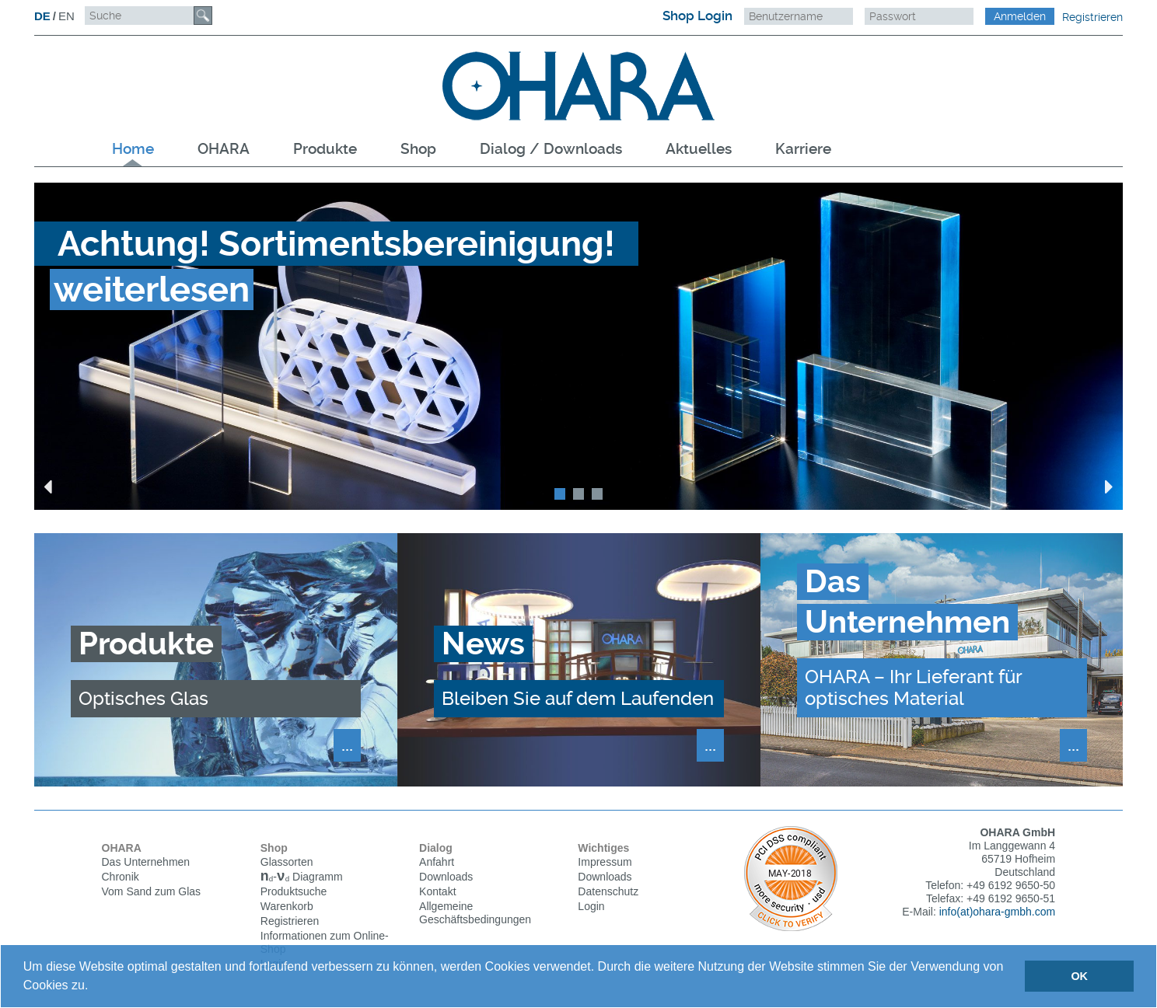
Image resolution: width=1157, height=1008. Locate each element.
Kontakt (437, 891)
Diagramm (301, 878)
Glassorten (286, 862)
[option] (578, 346)
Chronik (120, 876)
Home (133, 149)
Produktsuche (293, 893)
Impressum (604, 862)
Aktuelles (699, 149)
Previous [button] (48, 486)
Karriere (803, 149)
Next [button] (1109, 486)
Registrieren (1092, 17)
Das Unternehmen (146, 862)
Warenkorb (286, 908)
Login (591, 906)
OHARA (223, 149)
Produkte (325, 149)
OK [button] (1079, 976)
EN (66, 16)
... (347, 744)
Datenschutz (608, 891)
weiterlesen (152, 289)
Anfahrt (436, 862)
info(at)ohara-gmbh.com (997, 911)
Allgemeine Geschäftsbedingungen (475, 913)
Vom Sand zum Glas (151, 891)
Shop (418, 149)
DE (42, 16)
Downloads (446, 876)
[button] (94, 987)
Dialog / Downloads (551, 149)
